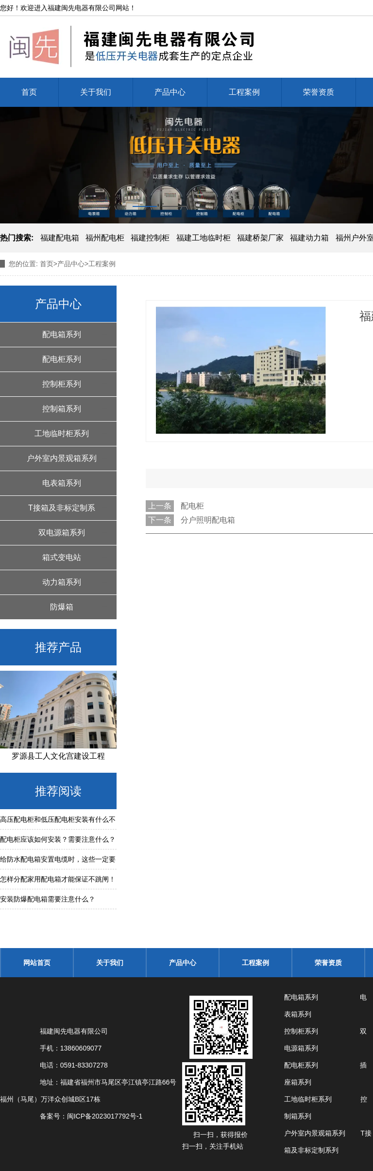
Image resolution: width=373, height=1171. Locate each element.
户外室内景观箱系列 (62, 458)
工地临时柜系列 (61, 433)
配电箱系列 (61, 334)
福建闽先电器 (68, 8)
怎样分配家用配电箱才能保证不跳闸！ (58, 879)
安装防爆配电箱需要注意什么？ (47, 899)
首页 (29, 92)
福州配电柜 (104, 238)
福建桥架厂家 (260, 238)
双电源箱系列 (61, 532)
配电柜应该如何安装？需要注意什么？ (58, 839)
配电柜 (192, 506)
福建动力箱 (309, 238)
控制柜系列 (61, 384)
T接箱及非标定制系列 (61, 512)
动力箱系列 (61, 582)
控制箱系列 (61, 409)
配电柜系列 (61, 359)
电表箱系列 (61, 483)
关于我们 (95, 92)
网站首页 (37, 963)
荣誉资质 (318, 92)
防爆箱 (61, 607)
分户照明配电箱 (208, 520)
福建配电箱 (59, 238)
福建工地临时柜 (203, 238)
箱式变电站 (61, 557)
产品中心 (170, 92)
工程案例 (244, 92)
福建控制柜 (150, 238)
